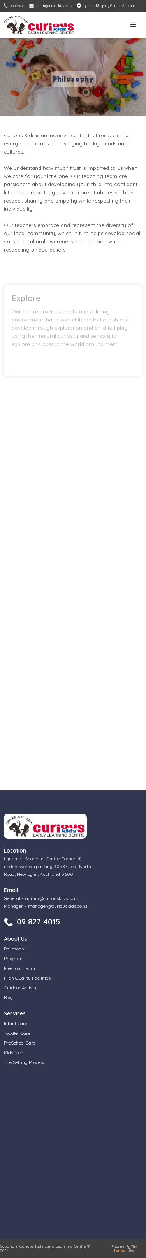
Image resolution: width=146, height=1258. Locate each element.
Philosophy (15, 949)
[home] (41, 25)
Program (13, 958)
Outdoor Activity (21, 988)
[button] (133, 24)
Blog (8, 997)
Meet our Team (19, 968)
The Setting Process (24, 1062)
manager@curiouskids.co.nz (58, 906)
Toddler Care (17, 1033)
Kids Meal (14, 1052)
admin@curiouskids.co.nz (52, 898)
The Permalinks (125, 1248)
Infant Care (15, 1023)
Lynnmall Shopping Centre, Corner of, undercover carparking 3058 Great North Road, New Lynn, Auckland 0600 (47, 866)
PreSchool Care (19, 1043)
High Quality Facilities (27, 978)
